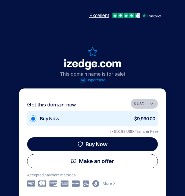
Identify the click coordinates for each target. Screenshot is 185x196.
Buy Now (92, 144)
